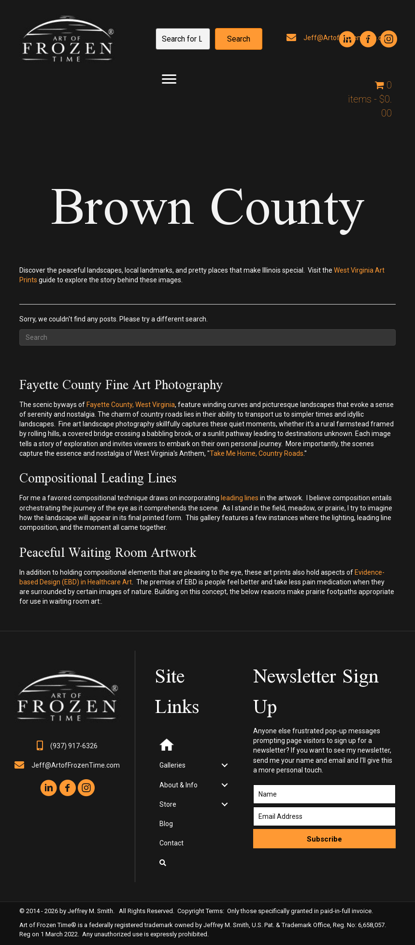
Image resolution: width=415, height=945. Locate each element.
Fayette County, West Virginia (130, 404)
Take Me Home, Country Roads (256, 453)
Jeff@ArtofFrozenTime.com (75, 765)
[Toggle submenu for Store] (224, 804)
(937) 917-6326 (74, 746)
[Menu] (169, 79)
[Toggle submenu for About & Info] (224, 784)
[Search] (207, 337)
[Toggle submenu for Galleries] (224, 765)
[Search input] (183, 39)
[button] (238, 39)
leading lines (239, 498)
